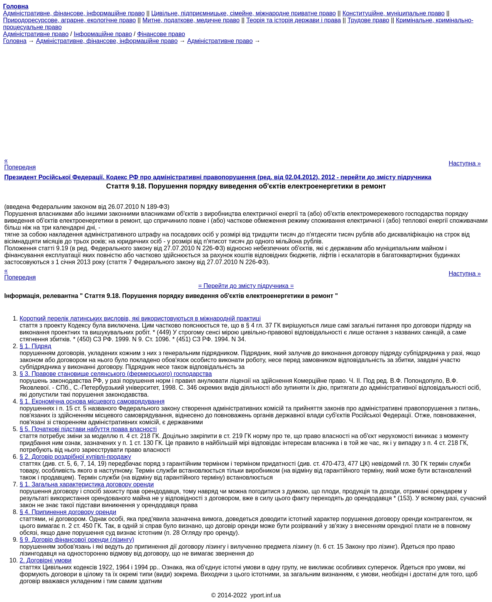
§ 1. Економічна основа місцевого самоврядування (92, 401)
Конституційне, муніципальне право (393, 13)
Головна (15, 41)
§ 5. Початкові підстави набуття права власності (88, 429)
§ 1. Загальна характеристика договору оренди (87, 484)
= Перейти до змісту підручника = (246, 286)
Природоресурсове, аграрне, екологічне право (69, 20)
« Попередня (20, 163)
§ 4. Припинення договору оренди (68, 512)
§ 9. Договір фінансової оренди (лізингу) (77, 539)
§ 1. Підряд (35, 346)
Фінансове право (161, 34)
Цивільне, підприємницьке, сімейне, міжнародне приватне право (243, 13)
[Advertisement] (246, 98)
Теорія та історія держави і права (293, 20)
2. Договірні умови (45, 560)
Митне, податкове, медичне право (191, 20)
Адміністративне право (35, 34)
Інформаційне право (103, 34)
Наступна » (465, 163)
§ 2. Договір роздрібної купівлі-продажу (75, 456)
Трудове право (368, 20)
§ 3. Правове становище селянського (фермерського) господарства (116, 373)
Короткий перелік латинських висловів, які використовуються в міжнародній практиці (140, 318)
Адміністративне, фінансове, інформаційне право (74, 13)
